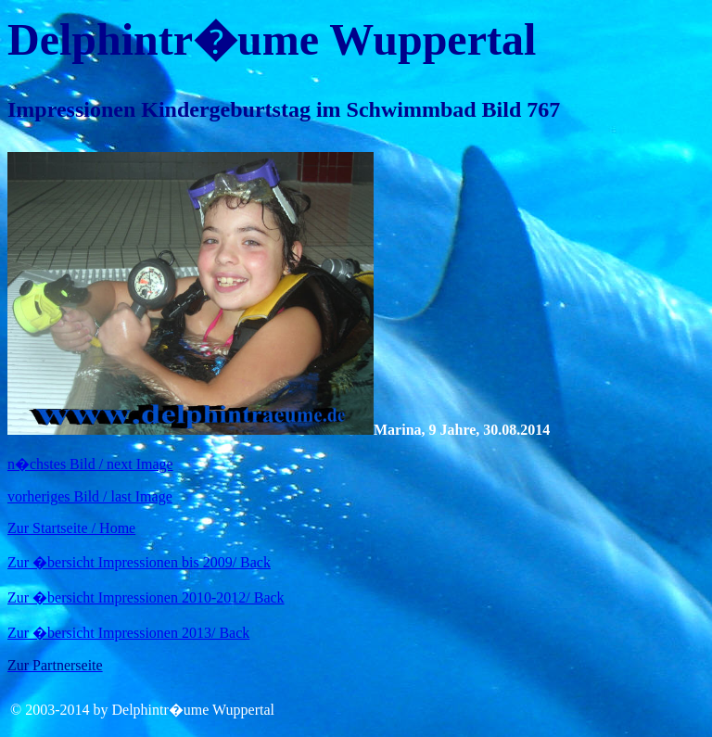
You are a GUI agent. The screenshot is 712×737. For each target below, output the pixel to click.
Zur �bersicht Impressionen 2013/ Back (128, 633)
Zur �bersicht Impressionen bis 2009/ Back (139, 562)
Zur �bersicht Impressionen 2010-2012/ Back (146, 597)
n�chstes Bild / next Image (90, 464)
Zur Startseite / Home (71, 528)
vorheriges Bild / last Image (89, 496)
